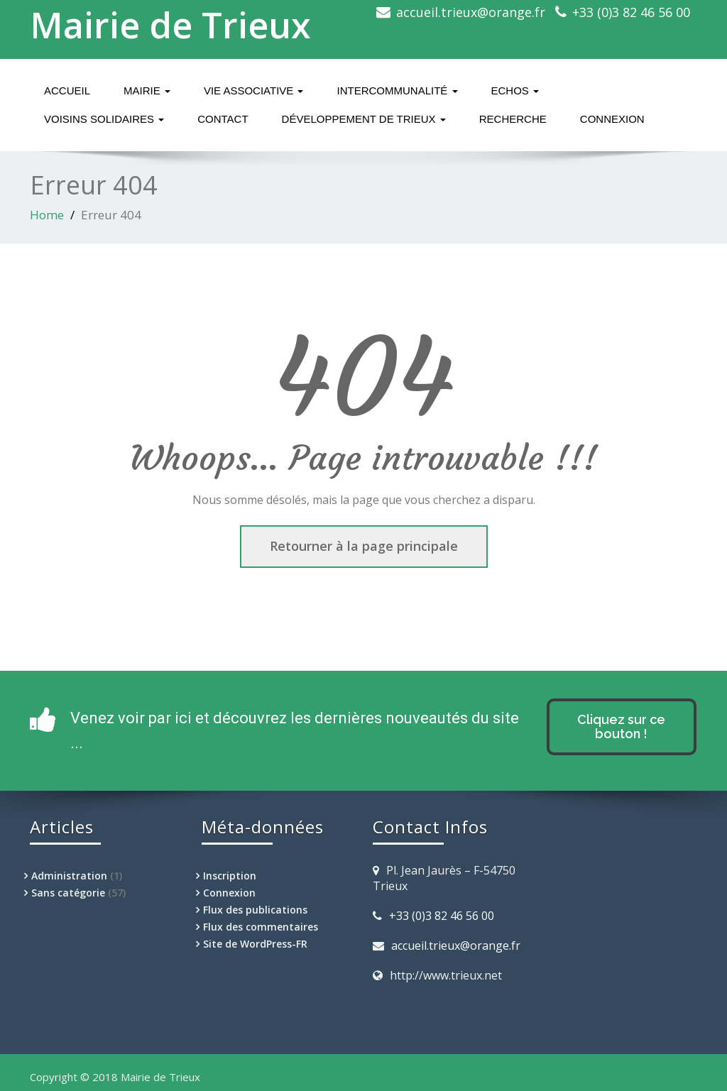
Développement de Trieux (364, 119)
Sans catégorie (68, 892)
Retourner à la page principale (364, 545)
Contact (222, 119)
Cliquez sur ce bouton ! (621, 726)
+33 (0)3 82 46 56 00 (631, 12)
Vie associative (254, 90)
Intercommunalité (397, 90)
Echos (515, 90)
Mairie (147, 90)
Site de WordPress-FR (255, 943)
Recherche (513, 119)
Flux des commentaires (260, 926)
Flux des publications (255, 909)
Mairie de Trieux (170, 25)
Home (47, 215)
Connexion (612, 119)
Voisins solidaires (104, 119)
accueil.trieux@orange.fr (470, 12)
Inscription (229, 875)
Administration (69, 875)
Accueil (67, 90)
